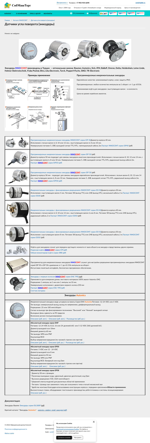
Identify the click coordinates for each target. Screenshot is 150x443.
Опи (50, 319)
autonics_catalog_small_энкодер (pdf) (52, 410)
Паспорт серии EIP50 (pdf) (46, 163)
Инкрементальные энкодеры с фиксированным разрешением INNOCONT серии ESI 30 (66, 190)
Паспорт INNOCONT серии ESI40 (63, 216)
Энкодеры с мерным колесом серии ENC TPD (54, 277)
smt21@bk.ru (140, 3)
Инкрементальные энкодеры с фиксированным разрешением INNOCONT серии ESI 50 (66, 232)
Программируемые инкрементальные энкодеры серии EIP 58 (61, 172)
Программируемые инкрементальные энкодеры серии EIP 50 (61, 154)
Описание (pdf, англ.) (39, 319)
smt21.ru (53, 432)
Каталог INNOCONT (20, 20)
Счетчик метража (38, 291)
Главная (7, 20)
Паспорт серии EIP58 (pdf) (46, 181)
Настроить (77, 437)
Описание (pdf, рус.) (56, 343)
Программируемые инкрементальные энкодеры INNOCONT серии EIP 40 (61, 140)
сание (54, 319)
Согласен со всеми (64, 437)
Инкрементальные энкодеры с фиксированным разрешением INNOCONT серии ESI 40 (66, 210)
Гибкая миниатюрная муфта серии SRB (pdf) (48, 253)
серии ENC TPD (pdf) (54, 288)
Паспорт (34, 288)
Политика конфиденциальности (16, 429)
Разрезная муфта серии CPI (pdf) (49, 250)
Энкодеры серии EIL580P (30, 405)
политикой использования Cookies (67, 429)
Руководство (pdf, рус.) (76, 319)
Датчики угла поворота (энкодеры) (43, 20)
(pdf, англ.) (61, 319)
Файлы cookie (9, 433)
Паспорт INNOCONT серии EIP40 (115, 146)
